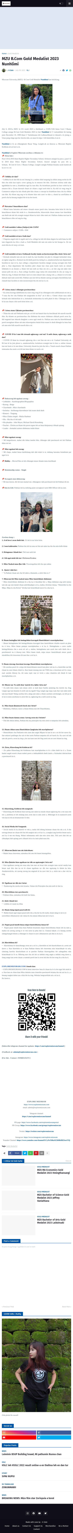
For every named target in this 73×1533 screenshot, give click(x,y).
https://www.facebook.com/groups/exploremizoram (41, 1125)
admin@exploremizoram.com (25, 1052)
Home (4, 54)
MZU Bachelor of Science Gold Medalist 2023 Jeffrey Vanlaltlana (53, 1197)
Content (36, 1529)
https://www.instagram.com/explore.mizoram (41, 1137)
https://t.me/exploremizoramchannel (49, 1046)
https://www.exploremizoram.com (36, 1105)
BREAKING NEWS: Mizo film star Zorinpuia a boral (28, 1498)
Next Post (66, 1307)
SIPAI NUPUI (8, 1476)
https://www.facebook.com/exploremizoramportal (40, 1122)
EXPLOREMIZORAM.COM (13, 966)
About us (15, 1526)
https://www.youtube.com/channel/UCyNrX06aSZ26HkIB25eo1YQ (43, 1140)
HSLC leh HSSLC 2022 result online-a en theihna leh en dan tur (35, 1465)
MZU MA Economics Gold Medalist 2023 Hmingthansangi (53, 1171)
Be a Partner (63, 1526)
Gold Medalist (13, 54)
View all (68, 1161)
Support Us (38, 1526)
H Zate (44, 1522)
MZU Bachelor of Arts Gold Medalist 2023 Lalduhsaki (51, 1221)
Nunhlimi (44, 80)
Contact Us (26, 1526)
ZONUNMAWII (9, 1487)
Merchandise (50, 1526)
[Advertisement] (36, 28)
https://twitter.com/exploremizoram (40, 1131)
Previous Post (8, 1307)
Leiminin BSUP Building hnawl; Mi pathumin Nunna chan (31, 1454)
